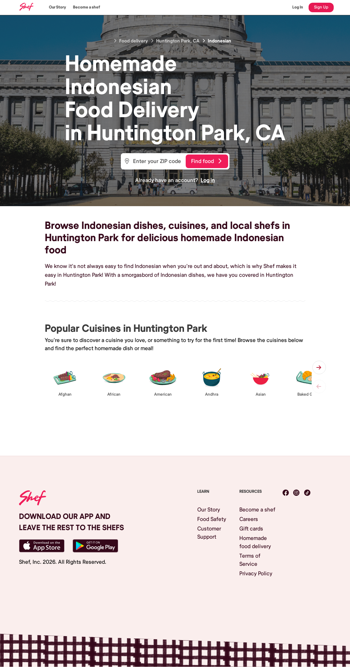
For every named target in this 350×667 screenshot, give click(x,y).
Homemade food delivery (255, 542)
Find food (206, 161)
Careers (248, 519)
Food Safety (211, 519)
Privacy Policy (255, 573)
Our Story (57, 7)
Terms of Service (249, 560)
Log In (297, 7)
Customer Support (209, 532)
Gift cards (251, 528)
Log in (208, 180)
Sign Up (321, 7)
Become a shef (86, 7)
